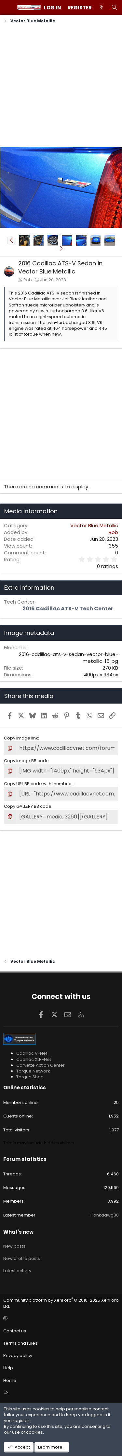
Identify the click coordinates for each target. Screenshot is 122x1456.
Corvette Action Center (40, 1065)
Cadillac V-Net (31, 1053)
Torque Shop (30, 1077)
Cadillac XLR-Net (33, 1059)
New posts (14, 1246)
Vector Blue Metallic (94, 525)
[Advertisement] (61, 86)
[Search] (114, 7)
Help (8, 1368)
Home (9, 1380)
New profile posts (21, 1258)
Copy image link (21, 738)
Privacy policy (17, 1355)
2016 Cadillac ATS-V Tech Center (67, 608)
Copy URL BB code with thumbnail (39, 784)
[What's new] (101, 7)
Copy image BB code (26, 761)
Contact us (14, 1331)
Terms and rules (20, 1343)
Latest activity (17, 1271)
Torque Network (33, 1071)
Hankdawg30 (104, 1215)
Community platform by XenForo (61, 1303)
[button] (11, 240)
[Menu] (8, 7)
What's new (18, 1231)
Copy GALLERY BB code (27, 806)
